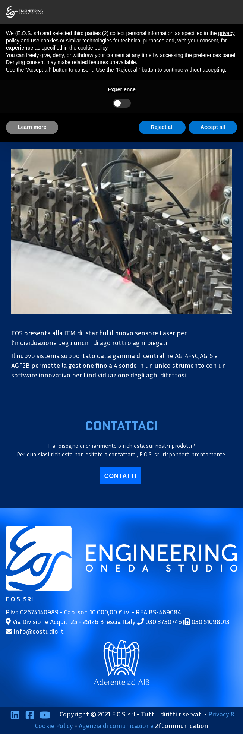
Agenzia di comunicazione (116, 725)
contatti (120, 475)
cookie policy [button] (92, 48)
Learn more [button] (32, 127)
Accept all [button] (213, 127)
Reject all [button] (162, 127)
